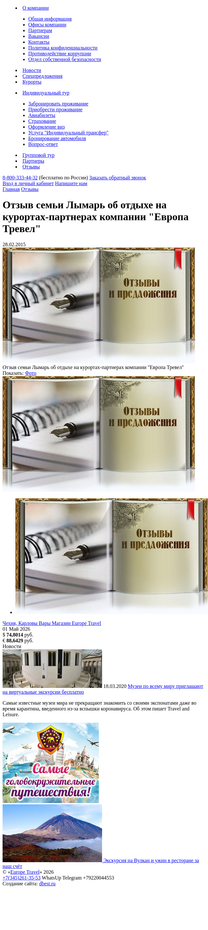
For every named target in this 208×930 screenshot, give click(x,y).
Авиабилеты (41, 115)
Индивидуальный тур (45, 92)
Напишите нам (71, 183)
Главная (11, 189)
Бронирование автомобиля (57, 138)
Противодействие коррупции (59, 53)
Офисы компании (47, 24)
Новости (31, 70)
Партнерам (40, 30)
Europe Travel (24, 872)
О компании (35, 8)
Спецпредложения (42, 76)
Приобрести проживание (55, 109)
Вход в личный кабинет (28, 183)
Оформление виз (46, 127)
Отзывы (31, 166)
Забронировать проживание (58, 103)
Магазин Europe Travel (76, 623)
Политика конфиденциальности (63, 47)
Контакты (38, 42)
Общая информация (50, 19)
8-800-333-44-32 (20, 177)
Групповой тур (38, 155)
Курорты (31, 82)
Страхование (42, 121)
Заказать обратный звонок (117, 177)
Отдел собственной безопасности (64, 59)
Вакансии (38, 36)
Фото (30, 373)
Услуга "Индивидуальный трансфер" (68, 132)
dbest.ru (47, 883)
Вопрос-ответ (43, 144)
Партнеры (33, 161)
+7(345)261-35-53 (21, 877)
